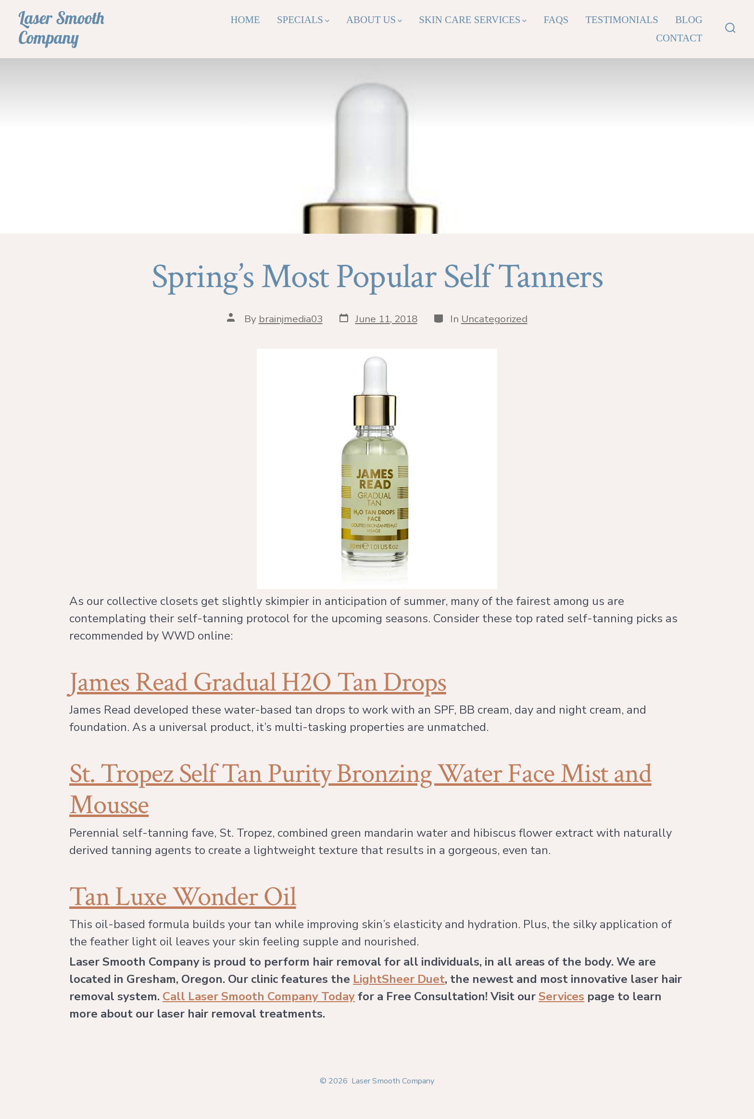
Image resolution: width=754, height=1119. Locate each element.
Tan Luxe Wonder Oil (182, 897)
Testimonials (621, 19)
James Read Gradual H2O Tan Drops (257, 682)
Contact (679, 37)
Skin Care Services (473, 19)
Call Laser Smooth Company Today (259, 996)
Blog (689, 19)
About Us (374, 19)
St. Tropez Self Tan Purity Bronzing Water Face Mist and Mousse (360, 789)
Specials (303, 19)
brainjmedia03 (291, 319)
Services (561, 996)
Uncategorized (494, 319)
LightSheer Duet (399, 979)
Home (245, 19)
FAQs (555, 19)
